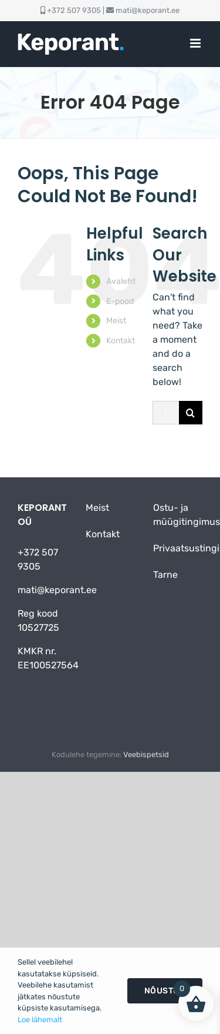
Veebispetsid (146, 754)
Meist (116, 321)
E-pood (120, 301)
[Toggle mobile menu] (196, 43)
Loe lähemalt (40, 1019)
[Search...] (166, 412)
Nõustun (165, 991)
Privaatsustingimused (175, 548)
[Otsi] (190, 412)
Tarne (165, 574)
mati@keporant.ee (148, 10)
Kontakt (120, 341)
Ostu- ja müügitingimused (175, 514)
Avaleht (121, 281)
